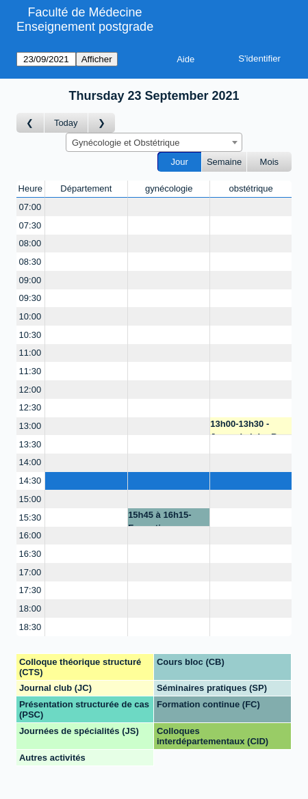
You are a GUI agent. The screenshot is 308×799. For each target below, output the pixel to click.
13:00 (30, 426)
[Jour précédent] (30, 123)
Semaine (224, 162)
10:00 (30, 316)
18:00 (30, 608)
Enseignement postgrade (84, 27)
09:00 (30, 280)
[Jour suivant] (102, 123)
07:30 (30, 225)
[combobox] (154, 142)
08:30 (30, 262)
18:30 (30, 627)
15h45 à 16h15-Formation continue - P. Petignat (160, 518)
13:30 (30, 444)
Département (86, 188)
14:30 (30, 480)
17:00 (30, 572)
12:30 (30, 407)
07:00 (30, 207)
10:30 (30, 335)
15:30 (30, 517)
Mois (269, 162)
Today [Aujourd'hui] (66, 123)
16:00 (30, 535)
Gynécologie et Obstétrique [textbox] (126, 142)
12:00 (30, 389)
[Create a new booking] (86, 207)
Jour (179, 162)
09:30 (30, 298)
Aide (185, 59)
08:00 (30, 243)
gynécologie (168, 188)
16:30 (30, 554)
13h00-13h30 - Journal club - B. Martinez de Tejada (249, 427)
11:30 (30, 371)
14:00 (30, 462)
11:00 (30, 353)
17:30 (30, 590)
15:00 (30, 499)
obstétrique (250, 188)
